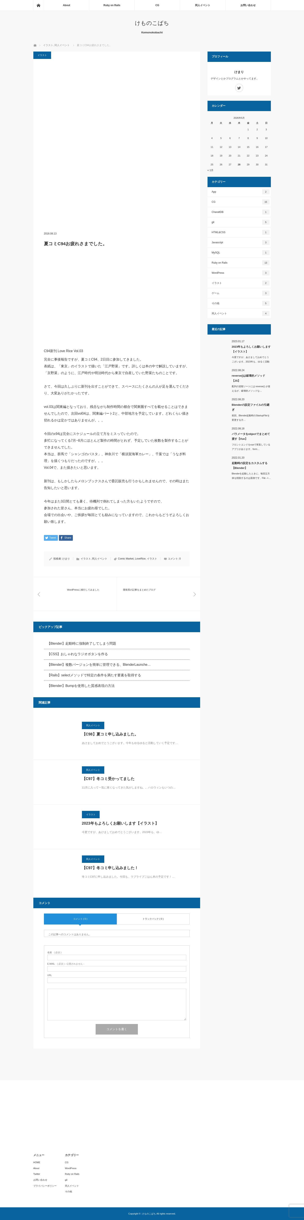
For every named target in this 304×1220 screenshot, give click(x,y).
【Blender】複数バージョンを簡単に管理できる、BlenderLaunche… (99, 664)
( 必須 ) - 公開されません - (65, 964)
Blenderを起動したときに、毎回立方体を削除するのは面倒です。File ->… (251, 475)
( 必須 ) (54, 952)
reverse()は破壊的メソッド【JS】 (248, 378)
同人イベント (202, 5)
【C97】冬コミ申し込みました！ (110, 868)
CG (157, 5)
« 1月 (211, 170)
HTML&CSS (241, 232)
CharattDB (241, 212)
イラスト (42, 55)
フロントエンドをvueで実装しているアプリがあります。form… (251, 446)
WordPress (241, 272)
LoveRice (140, 558)
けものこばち (152, 23)
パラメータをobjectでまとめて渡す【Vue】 (251, 436)
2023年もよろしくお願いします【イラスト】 (120, 823)
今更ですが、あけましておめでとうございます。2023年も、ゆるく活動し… (250, 361)
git (241, 222)
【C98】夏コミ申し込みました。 (110, 734)
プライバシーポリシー (45, 1186)
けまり (66, 558)
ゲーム (241, 293)
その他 (241, 303)
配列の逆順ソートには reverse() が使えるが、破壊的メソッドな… (251, 388)
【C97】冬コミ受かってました (108, 779)
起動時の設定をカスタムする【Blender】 (249, 466)
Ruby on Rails (111, 5)
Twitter (36, 1174)
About (66, 5)
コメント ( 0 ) (80, 919)
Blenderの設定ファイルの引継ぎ (250, 407)
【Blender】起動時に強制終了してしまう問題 (81, 643)
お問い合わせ (248, 5)
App (241, 191)
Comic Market (126, 558)
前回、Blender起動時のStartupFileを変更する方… (251, 417)
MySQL (241, 252)
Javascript (241, 242)
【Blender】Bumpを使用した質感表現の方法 (81, 686)
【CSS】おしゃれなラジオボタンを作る (77, 654)
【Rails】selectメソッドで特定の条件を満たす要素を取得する (94, 675)
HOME (36, 1162)
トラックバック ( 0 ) (153, 919)
